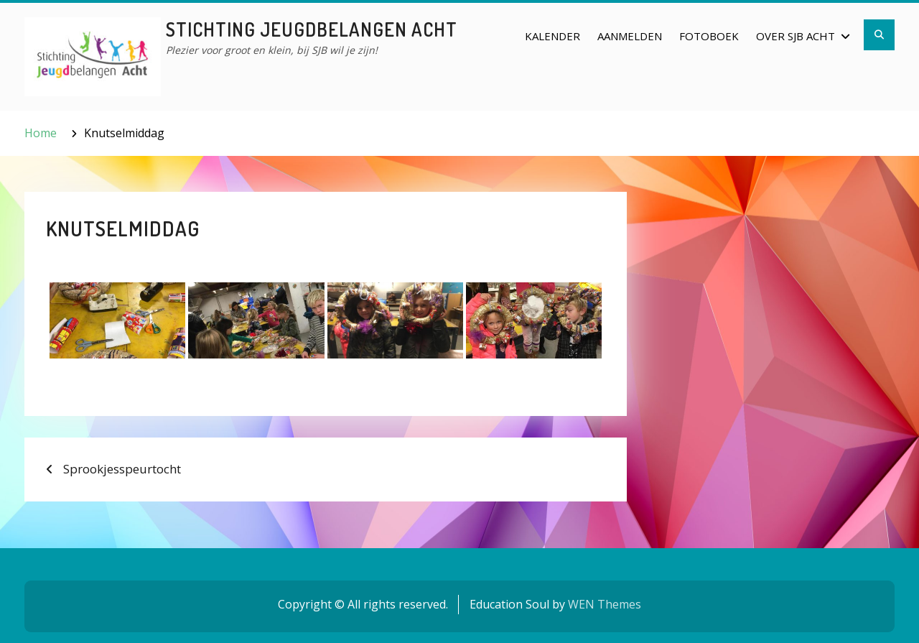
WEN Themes (604, 604)
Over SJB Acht (795, 36)
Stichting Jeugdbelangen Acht (311, 29)
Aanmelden (629, 36)
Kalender (552, 36)
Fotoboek (709, 36)
